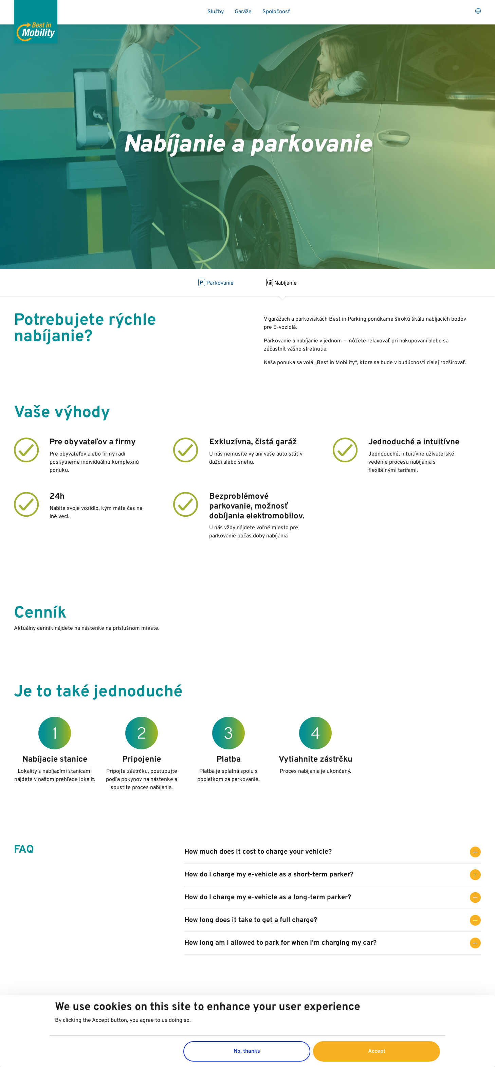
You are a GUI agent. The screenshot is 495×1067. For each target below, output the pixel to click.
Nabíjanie (281, 282)
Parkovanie (216, 282)
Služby (215, 11)
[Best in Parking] (35, 21)
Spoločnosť (276, 11)
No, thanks (247, 1051)
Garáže (243, 11)
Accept (376, 1051)
